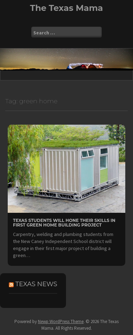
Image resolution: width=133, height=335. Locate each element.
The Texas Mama (66, 8)
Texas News (36, 284)
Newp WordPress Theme (61, 321)
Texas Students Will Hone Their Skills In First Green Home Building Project (64, 223)
